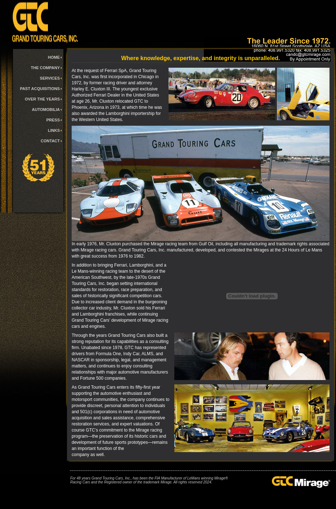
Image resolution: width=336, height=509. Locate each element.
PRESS (53, 120)
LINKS (54, 130)
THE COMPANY (45, 68)
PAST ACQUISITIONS (40, 88)
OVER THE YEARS (42, 99)
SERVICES (50, 78)
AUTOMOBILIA (46, 109)
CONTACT (50, 141)
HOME (54, 57)
